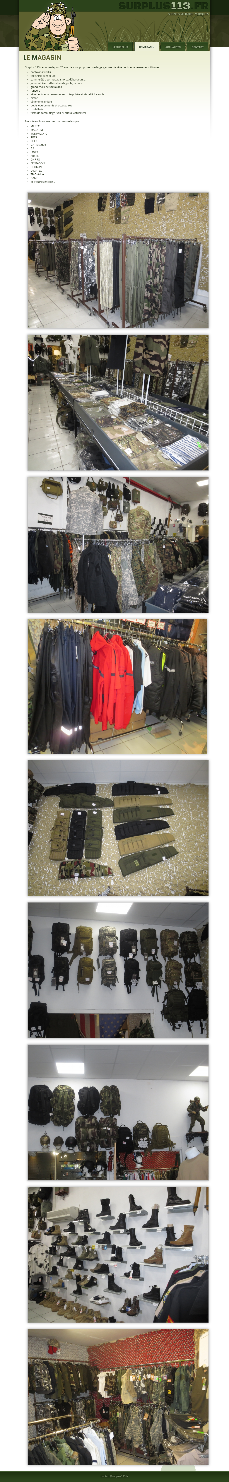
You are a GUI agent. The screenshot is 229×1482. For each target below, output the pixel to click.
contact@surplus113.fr (114, 1476)
